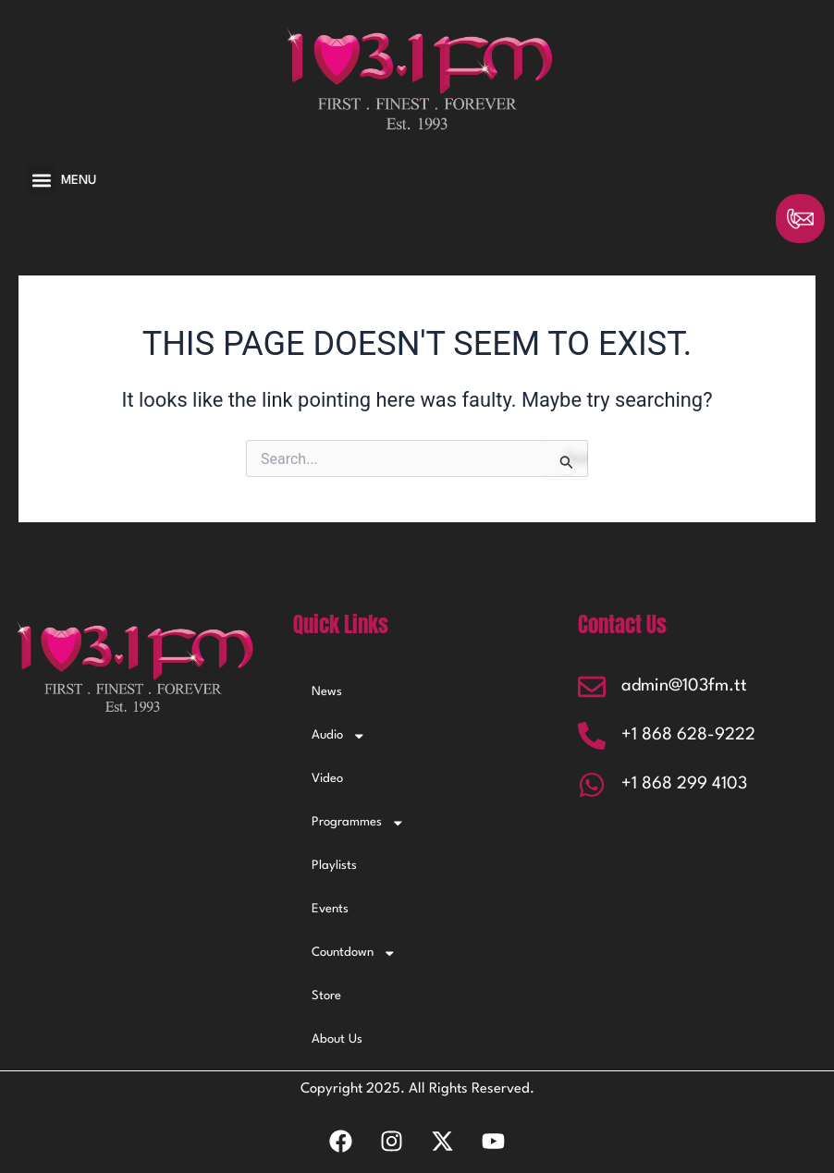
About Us (337, 1039)
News (327, 692)
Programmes (358, 823)
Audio (339, 736)
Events (330, 909)
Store (326, 996)
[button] (41, 180)
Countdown (354, 953)
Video (327, 779)
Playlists (334, 866)
